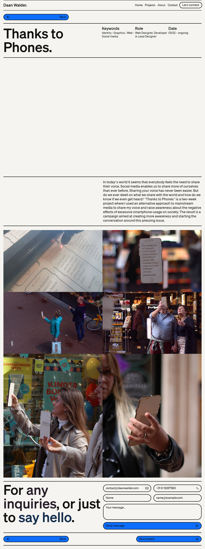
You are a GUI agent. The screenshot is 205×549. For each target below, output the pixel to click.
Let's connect (190, 5)
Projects (150, 5)
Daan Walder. (15, 5)
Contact (173, 5)
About (161, 5)
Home (139, 5)
